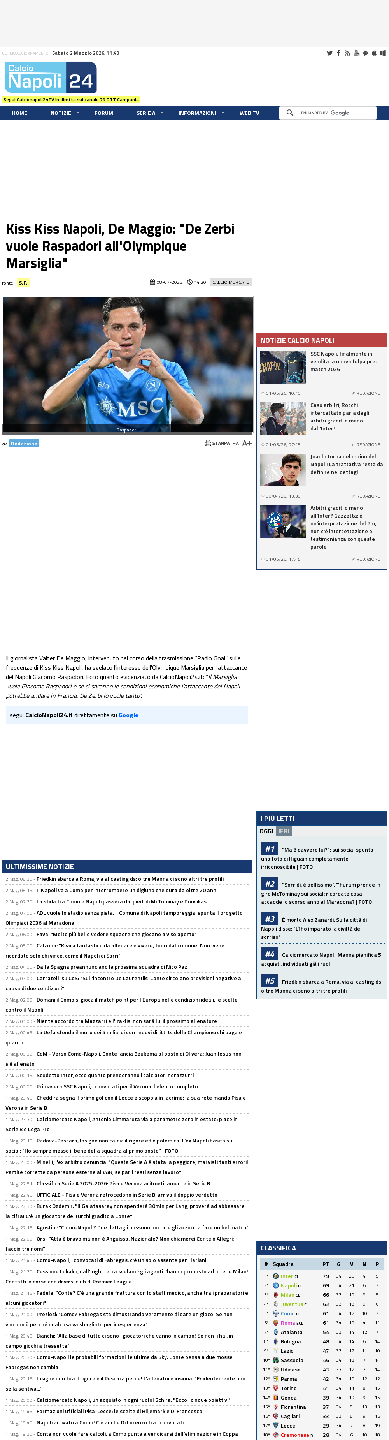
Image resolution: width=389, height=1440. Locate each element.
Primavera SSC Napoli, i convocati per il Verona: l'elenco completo (117, 1086)
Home (19, 113)
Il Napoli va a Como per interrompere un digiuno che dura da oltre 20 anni (127, 890)
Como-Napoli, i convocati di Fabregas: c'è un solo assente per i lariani (121, 1260)
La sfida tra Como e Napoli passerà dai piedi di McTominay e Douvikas (122, 901)
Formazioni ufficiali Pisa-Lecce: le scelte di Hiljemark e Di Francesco (119, 1411)
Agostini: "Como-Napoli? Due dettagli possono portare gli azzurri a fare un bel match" (143, 1227)
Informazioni (197, 113)
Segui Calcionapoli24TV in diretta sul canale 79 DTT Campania (71, 99)
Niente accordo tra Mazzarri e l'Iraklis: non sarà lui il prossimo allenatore (127, 1021)
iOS (374, 53)
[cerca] (330, 113)
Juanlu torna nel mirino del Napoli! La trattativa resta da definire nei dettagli (346, 464)
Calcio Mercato (231, 282)
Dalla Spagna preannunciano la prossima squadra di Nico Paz (112, 967)
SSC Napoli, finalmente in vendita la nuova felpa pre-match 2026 (344, 361)
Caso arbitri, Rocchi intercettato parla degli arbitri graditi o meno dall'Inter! (339, 416)
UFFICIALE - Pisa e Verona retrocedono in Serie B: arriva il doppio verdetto (127, 1194)
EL (298, 1314)
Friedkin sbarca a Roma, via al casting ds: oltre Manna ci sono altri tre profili (130, 879)
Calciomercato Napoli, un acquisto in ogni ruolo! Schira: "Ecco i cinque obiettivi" (134, 1400)
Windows (383, 53)
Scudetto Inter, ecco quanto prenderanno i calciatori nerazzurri (115, 1075)
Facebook (338, 53)
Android (365, 53)
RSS (347, 53)
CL (296, 1277)
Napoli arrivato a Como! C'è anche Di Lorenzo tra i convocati (110, 1422)
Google (128, 715)
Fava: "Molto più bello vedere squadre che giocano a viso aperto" (117, 934)
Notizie (61, 113)
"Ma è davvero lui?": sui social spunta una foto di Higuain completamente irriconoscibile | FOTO (317, 858)
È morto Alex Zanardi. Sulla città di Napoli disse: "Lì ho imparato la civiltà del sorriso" (314, 928)
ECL (299, 1323)
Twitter (329, 53)
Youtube (356, 53)
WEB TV (249, 113)
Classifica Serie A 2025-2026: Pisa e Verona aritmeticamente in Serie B (123, 1183)
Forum (104, 113)
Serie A (146, 113)
